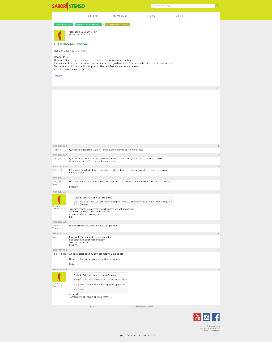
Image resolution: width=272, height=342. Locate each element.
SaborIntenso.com (63, 25)
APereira (56, 149)
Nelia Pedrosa (59, 254)
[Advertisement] (136, 116)
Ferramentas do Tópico (143, 307)
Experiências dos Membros (88, 25)
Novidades (121, 16)
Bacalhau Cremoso (75, 50)
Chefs (181, 16)
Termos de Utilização (210, 331)
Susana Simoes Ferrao (83, 34)
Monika (56, 237)
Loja (151, 16)
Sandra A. (57, 170)
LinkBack (92, 307)
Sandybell (57, 158)
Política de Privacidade (210, 328)
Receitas (91, 16)
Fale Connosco (213, 326)
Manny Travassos (57, 227)
